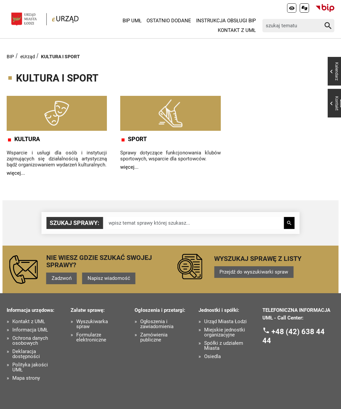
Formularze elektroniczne (91, 337)
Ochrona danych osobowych (30, 341)
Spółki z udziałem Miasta (223, 346)
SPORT (137, 139)
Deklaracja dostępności (26, 354)
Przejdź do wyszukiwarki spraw (253, 272)
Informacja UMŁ (30, 329)
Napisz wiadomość (109, 278)
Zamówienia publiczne (154, 337)
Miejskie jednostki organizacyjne (224, 332)
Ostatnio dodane (169, 21)
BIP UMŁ (132, 21)
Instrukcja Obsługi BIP (226, 21)
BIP (10, 56)
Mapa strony (26, 378)
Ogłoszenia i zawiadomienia (156, 324)
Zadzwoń (62, 278)
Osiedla (212, 356)
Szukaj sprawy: (74, 222)
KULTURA (27, 139)
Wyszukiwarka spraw (92, 324)
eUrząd (27, 56)
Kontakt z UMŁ (237, 30)
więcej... (16, 173)
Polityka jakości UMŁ (30, 367)
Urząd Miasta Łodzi (225, 321)
